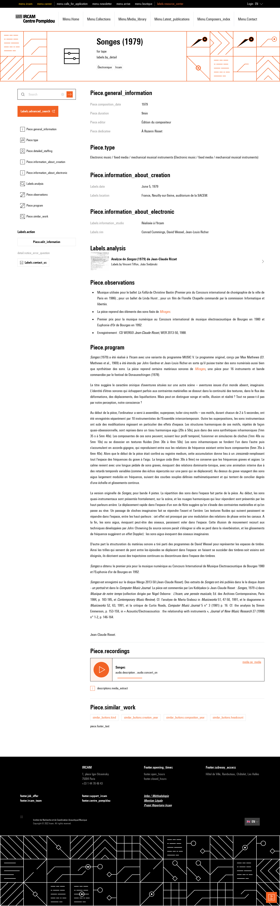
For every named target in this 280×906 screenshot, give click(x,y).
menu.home (71, 19)
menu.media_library (132, 19)
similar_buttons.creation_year (141, 717)
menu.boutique (143, 4)
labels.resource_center (170, 4)
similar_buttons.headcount (228, 717)
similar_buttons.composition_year (185, 717)
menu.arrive (123, 4)
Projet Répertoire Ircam (160, 805)
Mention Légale (155, 801)
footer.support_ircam (97, 796)
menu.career (44, 4)
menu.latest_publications (171, 19)
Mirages (165, 312)
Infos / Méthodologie (158, 796)
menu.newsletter (102, 4)
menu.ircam (25, 4)
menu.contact (247, 19)
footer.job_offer (31, 796)
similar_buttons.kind (104, 717)
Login (250, 4)
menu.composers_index (213, 19)
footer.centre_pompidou (98, 801)
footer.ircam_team (33, 801)
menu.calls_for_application (72, 4)
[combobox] (47, 94)
